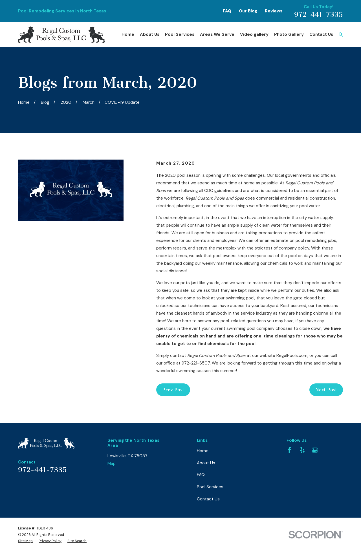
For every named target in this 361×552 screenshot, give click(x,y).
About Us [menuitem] (149, 34)
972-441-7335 (318, 15)
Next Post (326, 389)
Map (111, 463)
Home (202, 451)
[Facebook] (289, 450)
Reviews (273, 11)
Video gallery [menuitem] (254, 34)
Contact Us (208, 499)
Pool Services (210, 487)
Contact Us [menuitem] (321, 34)
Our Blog (248, 11)
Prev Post (173, 389)
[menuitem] (25, 541)
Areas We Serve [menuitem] (217, 34)
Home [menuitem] (128, 34)
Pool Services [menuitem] (179, 34)
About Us (206, 463)
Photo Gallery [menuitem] (289, 34)
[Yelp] (302, 450)
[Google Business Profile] (315, 450)
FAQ (227, 11)
